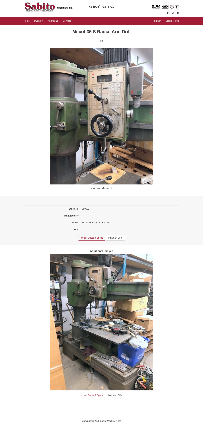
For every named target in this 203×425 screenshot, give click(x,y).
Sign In (157, 21)
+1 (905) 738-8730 (101, 6)
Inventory (38, 21)
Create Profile (172, 21)
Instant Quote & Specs (92, 238)
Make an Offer (115, 238)
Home (27, 21)
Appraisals (53, 21)
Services (67, 21)
